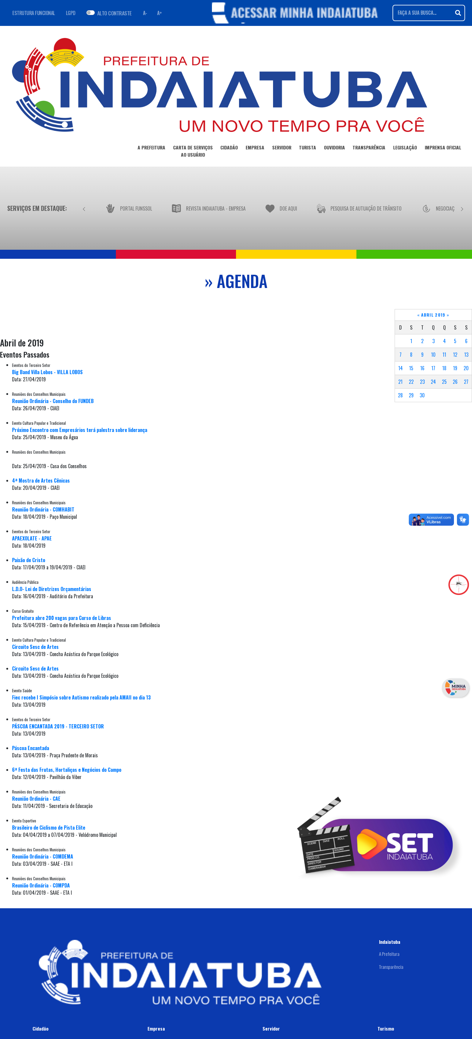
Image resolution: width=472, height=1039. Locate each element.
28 (400, 395)
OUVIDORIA (334, 148)
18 (444, 368)
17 (433, 368)
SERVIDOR (281, 148)
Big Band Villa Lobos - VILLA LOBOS (47, 372)
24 (433, 381)
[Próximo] (462, 208)
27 (466, 381)
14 (400, 368)
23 (422, 381)
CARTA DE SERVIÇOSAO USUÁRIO (193, 152)
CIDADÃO (229, 148)
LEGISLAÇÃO (405, 148)
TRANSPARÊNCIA (368, 148)
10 (433, 354)
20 (466, 368)
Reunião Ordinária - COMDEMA (42, 856)
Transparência (391, 966)
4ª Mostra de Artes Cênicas (41, 480)
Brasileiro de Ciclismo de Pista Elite (48, 827)
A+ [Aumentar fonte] (159, 13)
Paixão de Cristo (28, 560)
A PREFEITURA (151, 148)
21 (400, 381)
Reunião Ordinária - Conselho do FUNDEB (53, 401)
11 (444, 354)
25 (444, 381)
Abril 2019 (433, 315)
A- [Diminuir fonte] (145, 13)
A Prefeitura (389, 953)
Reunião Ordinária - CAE (36, 798)
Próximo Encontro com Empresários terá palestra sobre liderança (79, 429)
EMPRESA (255, 148)
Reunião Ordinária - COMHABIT (43, 509)
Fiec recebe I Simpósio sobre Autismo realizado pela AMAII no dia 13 (81, 697)
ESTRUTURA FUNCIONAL (33, 13)
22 (411, 381)
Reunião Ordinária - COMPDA (41, 885)
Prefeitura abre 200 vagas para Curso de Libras (61, 617)
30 (422, 395)
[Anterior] (84, 208)
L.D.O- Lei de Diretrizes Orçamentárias (51, 589)
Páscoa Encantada (30, 748)
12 (455, 354)
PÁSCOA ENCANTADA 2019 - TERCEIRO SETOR (58, 726)
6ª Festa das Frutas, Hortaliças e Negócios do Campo (66, 769)
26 (455, 381)
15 (411, 368)
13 (466, 354)
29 (411, 395)
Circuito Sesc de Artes (35, 646)
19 (455, 368)
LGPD (71, 13)
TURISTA (307, 148)
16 (422, 368)
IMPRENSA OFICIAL (443, 148)
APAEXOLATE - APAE (32, 538)
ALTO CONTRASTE (114, 13)
